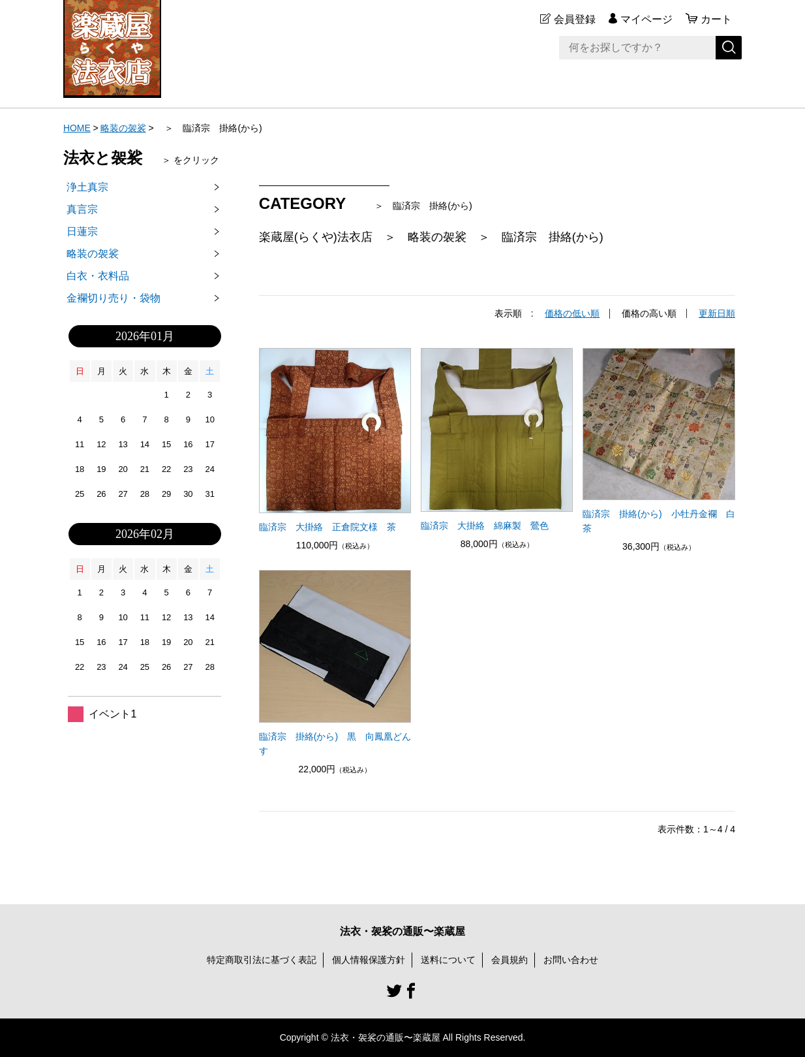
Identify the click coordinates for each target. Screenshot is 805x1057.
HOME (77, 128)
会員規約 (509, 959)
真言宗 (82, 209)
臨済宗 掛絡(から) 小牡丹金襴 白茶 (659, 520)
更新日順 (717, 313)
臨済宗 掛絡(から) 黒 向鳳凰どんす (335, 743)
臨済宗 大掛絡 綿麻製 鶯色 (485, 525)
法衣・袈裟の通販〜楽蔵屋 (402, 930)
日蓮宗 (82, 231)
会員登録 (575, 19)
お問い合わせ (570, 959)
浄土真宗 (87, 187)
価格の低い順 (572, 313)
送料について (448, 959)
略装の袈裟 (123, 128)
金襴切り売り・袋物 (113, 298)
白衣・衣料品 (98, 275)
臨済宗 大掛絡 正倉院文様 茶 (327, 526)
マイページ (646, 19)
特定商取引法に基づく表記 (261, 959)
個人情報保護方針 (368, 959)
